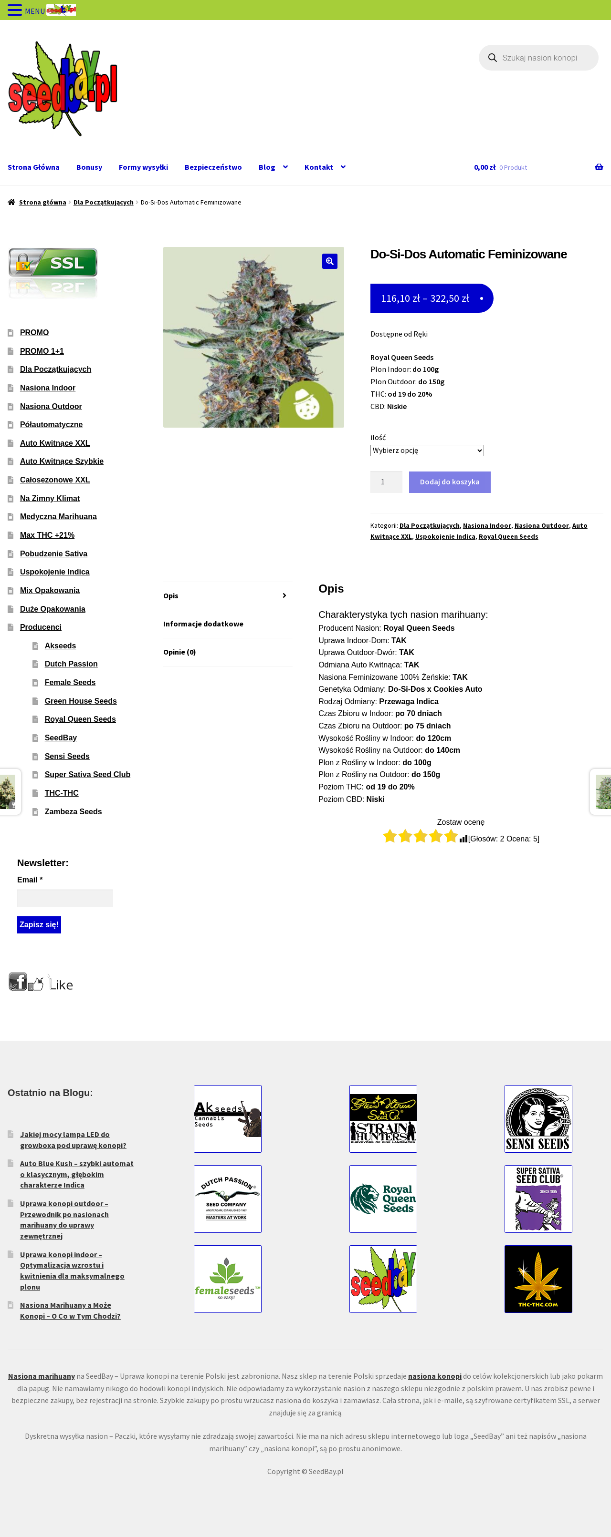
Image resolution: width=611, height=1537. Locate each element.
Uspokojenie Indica (445, 536)
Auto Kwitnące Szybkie (62, 461)
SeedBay (61, 738)
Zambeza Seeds (73, 812)
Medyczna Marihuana (58, 516)
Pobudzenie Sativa (53, 554)
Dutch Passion (71, 664)
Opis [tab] (171, 595)
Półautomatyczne (51, 424)
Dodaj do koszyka (450, 481)
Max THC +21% (47, 535)
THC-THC (62, 793)
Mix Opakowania (50, 590)
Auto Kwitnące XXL (55, 443)
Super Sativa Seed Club (88, 774)
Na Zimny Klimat (50, 498)
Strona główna (42, 202)
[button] (329, 261)
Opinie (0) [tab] (179, 651)
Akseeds (60, 646)
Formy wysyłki (143, 167)
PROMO (34, 332)
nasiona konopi (435, 1376)
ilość (378, 437)
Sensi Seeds (67, 756)
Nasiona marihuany (41, 1376)
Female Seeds (70, 682)
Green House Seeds (81, 701)
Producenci (41, 627)
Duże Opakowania (52, 609)
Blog (267, 167)
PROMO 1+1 (42, 351)
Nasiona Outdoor (542, 525)
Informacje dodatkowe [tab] (203, 623)
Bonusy (89, 167)
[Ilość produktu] (386, 482)
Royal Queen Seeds (508, 536)
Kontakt (319, 167)
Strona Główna (34, 167)
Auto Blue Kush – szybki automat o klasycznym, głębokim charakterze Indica (77, 1173)
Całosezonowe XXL (55, 480)
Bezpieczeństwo (213, 167)
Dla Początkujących (104, 202)
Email (29, 880)
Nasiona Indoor (487, 525)
